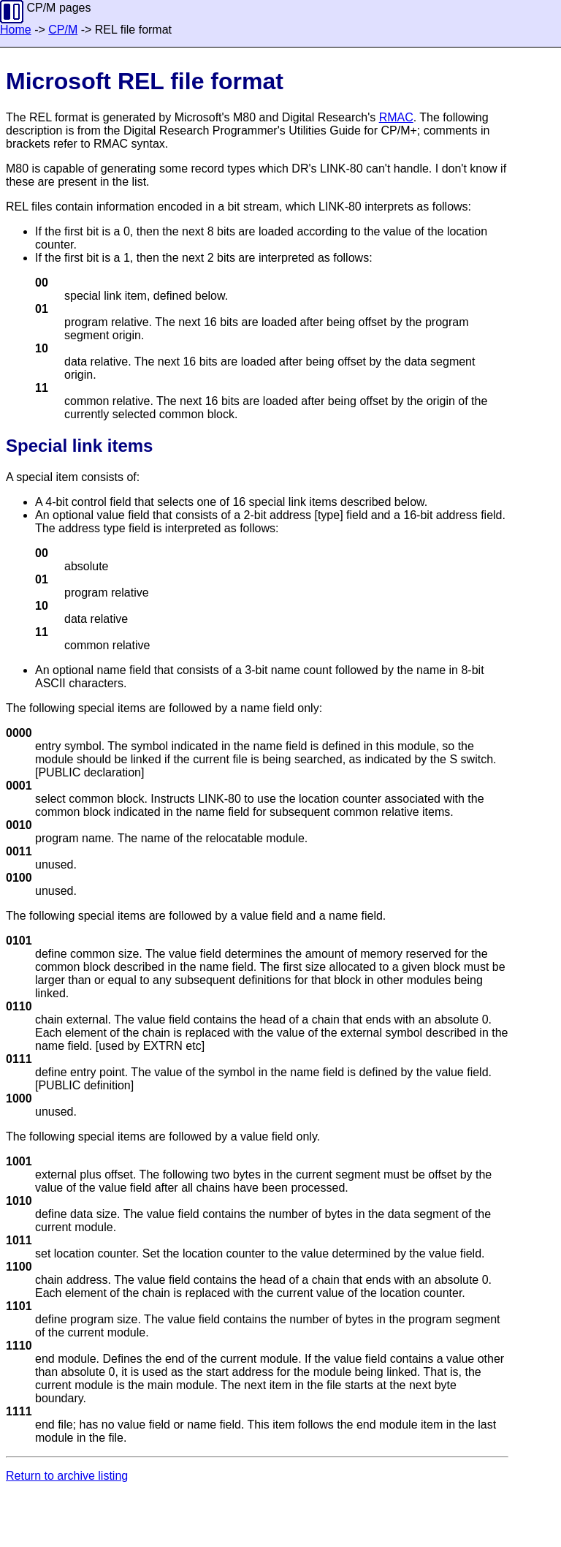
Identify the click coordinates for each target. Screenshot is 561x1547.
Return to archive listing (67, 1476)
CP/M (62, 29)
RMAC (396, 117)
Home (15, 29)
